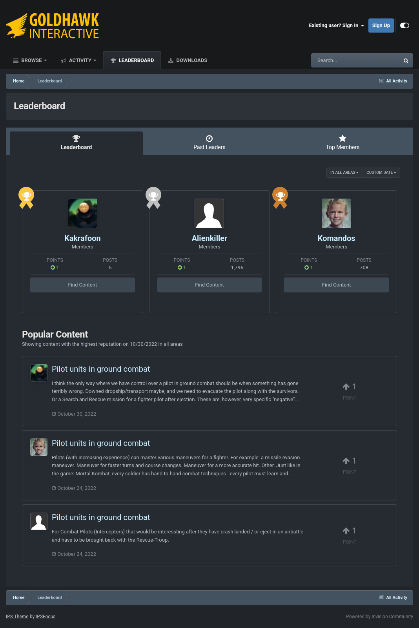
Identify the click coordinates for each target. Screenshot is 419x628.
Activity (80, 60)
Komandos (336, 238)
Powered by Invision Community (379, 616)
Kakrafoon (82, 238)
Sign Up (381, 25)
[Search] (335, 60)
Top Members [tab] (342, 142)
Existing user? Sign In (336, 25)
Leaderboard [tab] (76, 142)
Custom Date (381, 172)
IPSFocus (45, 616)
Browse (31, 60)
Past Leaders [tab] (209, 142)
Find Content (82, 285)
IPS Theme (17, 616)
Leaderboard (135, 60)
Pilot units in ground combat (101, 369)
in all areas (344, 172)
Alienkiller (210, 238)
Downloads (191, 60)
